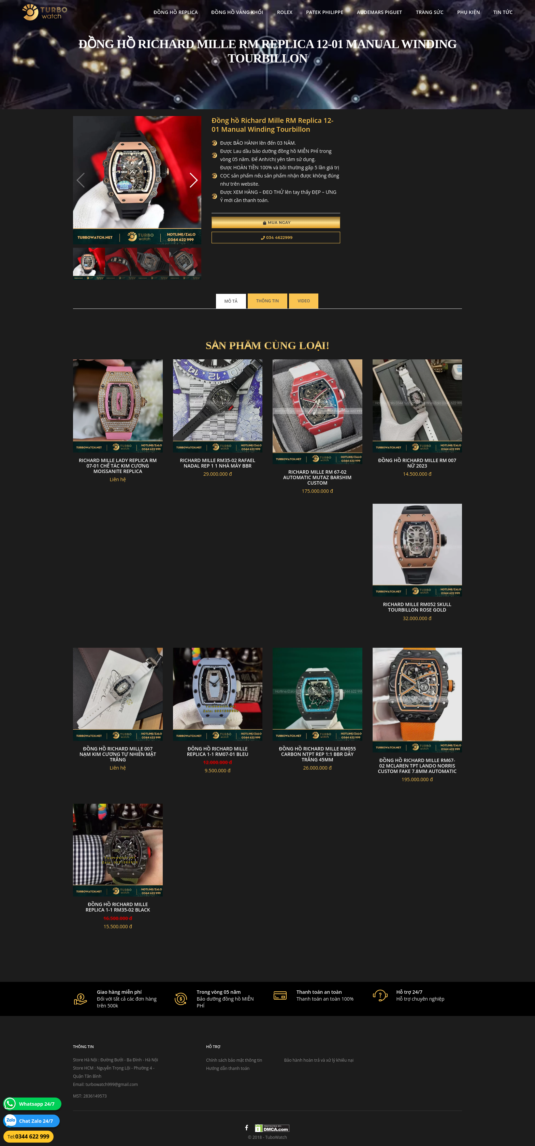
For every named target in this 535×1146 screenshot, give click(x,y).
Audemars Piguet (379, 12)
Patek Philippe (324, 12)
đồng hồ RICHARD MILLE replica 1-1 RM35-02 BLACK (118, 907)
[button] (193, 180)
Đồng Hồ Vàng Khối (237, 12)
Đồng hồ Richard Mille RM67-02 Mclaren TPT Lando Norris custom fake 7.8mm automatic (417, 765)
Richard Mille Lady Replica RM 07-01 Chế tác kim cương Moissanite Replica (118, 465)
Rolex (284, 12)
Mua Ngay (277, 222)
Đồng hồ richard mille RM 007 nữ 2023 (417, 463)
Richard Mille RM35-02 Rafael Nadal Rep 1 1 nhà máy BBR (217, 463)
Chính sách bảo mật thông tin (234, 1060)
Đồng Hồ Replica (176, 12)
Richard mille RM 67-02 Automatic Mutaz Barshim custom (317, 477)
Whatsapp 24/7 (37, 1104)
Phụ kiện (468, 12)
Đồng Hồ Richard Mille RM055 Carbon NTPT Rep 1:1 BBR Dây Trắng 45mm (317, 754)
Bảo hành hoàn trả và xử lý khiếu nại (319, 1060)
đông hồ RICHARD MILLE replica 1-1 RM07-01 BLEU (217, 751)
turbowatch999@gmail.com (112, 1084)
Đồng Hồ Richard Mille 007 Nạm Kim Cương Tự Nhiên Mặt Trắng (117, 754)
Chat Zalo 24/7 (36, 1121)
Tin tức (503, 12)
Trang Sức (430, 12)
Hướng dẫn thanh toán (227, 1068)
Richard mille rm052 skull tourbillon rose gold (417, 607)
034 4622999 (277, 237)
